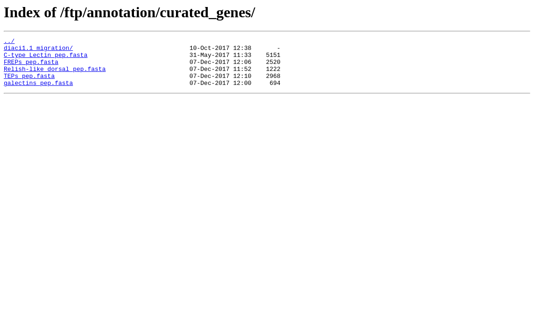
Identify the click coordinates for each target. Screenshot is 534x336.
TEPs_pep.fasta (29, 84)
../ (9, 42)
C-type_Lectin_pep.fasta (45, 59)
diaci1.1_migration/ (38, 50)
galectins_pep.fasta (38, 92)
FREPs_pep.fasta (31, 67)
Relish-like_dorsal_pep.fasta (54, 75)
